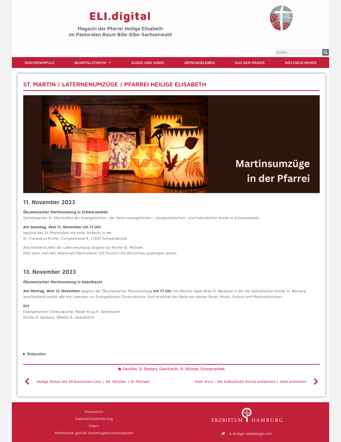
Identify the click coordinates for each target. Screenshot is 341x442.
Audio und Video (147, 62)
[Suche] (325, 52)
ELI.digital (120, 15)
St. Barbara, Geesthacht (158, 369)
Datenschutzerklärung (94, 418)
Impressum (94, 411)
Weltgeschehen (300, 62)
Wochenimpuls (39, 62)
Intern (94, 426)
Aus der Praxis (250, 62)
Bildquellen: (37, 354)
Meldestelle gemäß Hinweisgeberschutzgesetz (94, 433)
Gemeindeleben (199, 62)
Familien (130, 369)
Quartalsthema (92, 62)
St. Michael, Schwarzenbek (202, 369)
